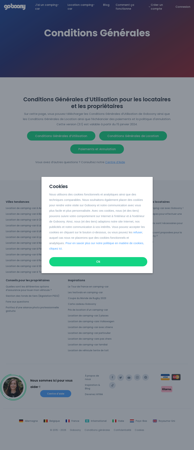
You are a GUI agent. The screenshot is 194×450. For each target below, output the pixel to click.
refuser (137, 232)
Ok (98, 261)
